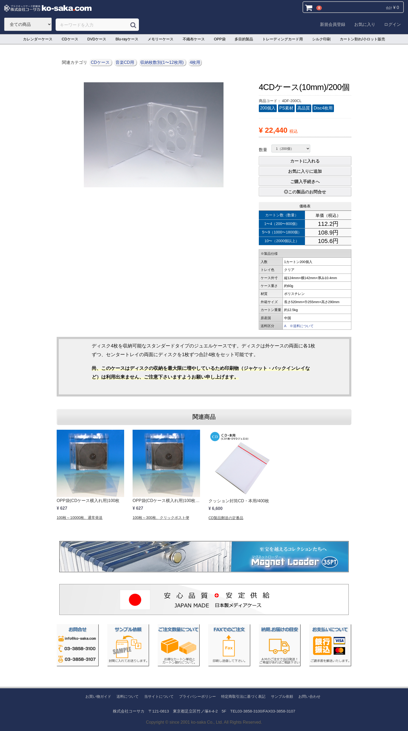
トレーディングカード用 (282, 39)
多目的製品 (244, 39)
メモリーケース (160, 39)
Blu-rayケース (126, 39)
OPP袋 (220, 39)
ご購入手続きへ (305, 181)
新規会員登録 (332, 24)
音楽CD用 (125, 62)
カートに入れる (305, 161)
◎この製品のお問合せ (305, 192)
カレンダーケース (37, 39)
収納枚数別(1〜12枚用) (162, 62)
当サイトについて (159, 696)
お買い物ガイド (98, 696)
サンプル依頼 (282, 696)
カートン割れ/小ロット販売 (362, 39)
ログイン (392, 24)
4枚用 (195, 62)
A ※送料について (299, 326)
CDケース (70, 39)
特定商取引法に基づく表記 (243, 696)
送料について (127, 696)
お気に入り (364, 24)
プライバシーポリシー (197, 696)
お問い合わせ (309, 696)
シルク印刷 (321, 39)
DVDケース (96, 39)
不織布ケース (194, 39)
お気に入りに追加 (305, 171)
